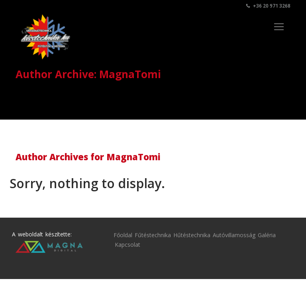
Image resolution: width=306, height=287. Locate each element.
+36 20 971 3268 (268, 5)
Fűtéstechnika (153, 235)
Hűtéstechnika (191, 235)
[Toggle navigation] (279, 27)
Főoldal (123, 235)
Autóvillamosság (234, 235)
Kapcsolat (127, 244)
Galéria (267, 235)
